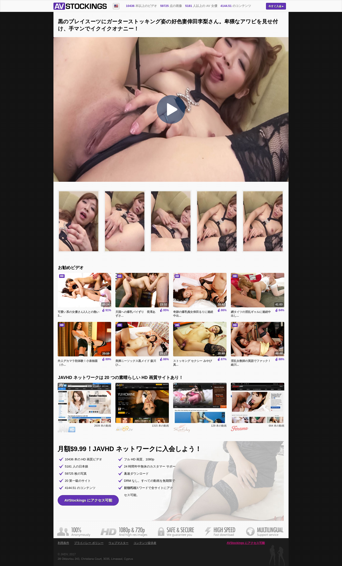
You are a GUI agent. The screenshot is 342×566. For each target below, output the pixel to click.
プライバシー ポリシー (88, 543)
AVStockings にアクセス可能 (88, 500)
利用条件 (63, 543)
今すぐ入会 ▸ (276, 6)
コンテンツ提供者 (144, 543)
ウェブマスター (118, 543)
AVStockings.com (80, 6)
